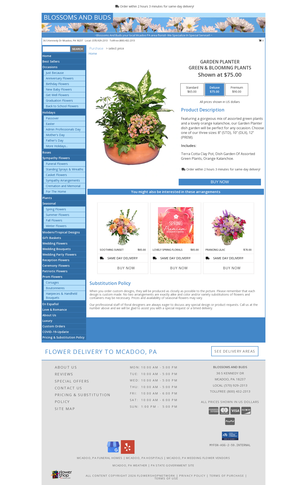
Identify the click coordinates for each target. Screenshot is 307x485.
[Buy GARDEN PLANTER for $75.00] (220, 182)
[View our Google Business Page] (113, 453)
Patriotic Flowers (54, 271)
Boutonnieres (55, 288)
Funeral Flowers (57, 164)
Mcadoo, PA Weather (130, 465)
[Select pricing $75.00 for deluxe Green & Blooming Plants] (214, 90)
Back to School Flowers (62, 106)
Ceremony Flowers (56, 266)
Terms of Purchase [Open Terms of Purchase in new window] (227, 476)
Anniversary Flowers (60, 78)
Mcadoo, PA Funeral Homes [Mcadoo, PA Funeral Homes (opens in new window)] (99, 458)
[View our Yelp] (128, 453)
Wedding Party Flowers (59, 254)
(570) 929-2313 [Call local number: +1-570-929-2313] (100, 40)
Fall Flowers (54, 220)
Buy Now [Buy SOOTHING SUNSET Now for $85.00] (126, 268)
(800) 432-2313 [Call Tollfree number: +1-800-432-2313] (239, 391)
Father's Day (54, 140)
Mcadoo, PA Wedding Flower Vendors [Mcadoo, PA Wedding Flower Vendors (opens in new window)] (198, 458)
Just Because (55, 73)
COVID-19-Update (55, 332)
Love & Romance (54, 310)
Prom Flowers (52, 277)
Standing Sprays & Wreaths (64, 169)
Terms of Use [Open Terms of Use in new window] (166, 478)
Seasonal (49, 203)
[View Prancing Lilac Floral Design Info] (228, 225)
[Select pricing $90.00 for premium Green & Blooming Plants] (237, 90)
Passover (52, 118)
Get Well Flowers (57, 95)
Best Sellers (50, 61)
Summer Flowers (57, 215)
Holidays (48, 112)
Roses (46, 152)
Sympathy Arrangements (63, 180)
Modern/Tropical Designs (61, 232)
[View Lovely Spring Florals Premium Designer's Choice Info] (176, 225)
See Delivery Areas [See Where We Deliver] (234, 351)
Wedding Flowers (54, 243)
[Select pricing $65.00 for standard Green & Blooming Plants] (192, 90)
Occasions (49, 67)
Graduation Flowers (59, 100)
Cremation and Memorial (63, 186)
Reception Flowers (55, 260)
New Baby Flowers (59, 89)
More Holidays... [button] (57, 146)
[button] (230, 436)
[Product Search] (56, 49)
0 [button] (261, 40)
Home (46, 56)
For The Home (56, 191)
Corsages (52, 282)
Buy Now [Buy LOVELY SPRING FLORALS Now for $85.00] (179, 268)
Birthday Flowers (57, 84)
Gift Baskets (51, 238)
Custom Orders (53, 326)
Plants (47, 198)
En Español (50, 304)
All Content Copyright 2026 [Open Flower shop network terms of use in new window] (111, 476)
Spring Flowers (56, 209)
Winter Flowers (56, 226)
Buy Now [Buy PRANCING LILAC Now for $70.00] (232, 268)
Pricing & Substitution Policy (63, 337)
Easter (50, 124)
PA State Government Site (172, 465)
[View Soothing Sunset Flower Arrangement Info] (123, 225)
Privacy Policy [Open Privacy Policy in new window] (192, 476)
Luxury (47, 321)
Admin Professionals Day (63, 129)
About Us (49, 315)
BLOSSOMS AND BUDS (77, 17)
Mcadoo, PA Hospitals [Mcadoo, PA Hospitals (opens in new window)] (144, 458)
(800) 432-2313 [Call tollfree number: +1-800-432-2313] (127, 40)
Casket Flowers (56, 175)
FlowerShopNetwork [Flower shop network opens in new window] (156, 476)
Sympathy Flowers (56, 158)
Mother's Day (55, 135)
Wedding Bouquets (56, 249)
